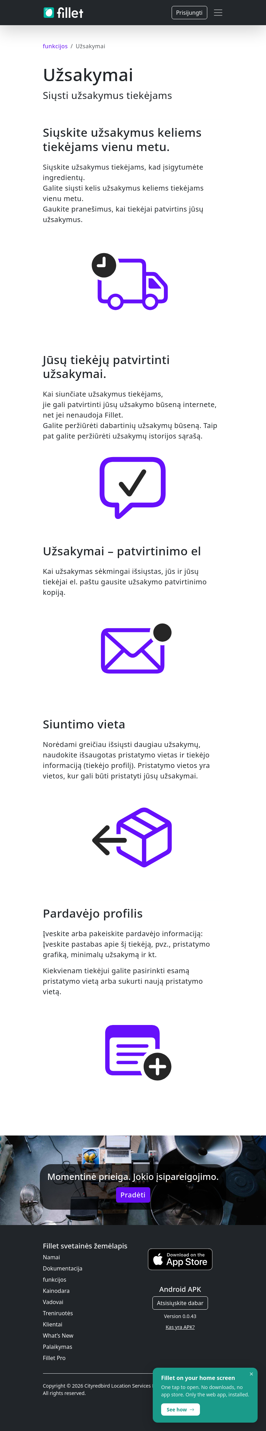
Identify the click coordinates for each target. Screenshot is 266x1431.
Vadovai (53, 1302)
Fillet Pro (54, 1358)
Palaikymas (57, 1347)
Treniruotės (58, 1313)
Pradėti (133, 1194)
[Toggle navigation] (218, 12)
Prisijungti (189, 12)
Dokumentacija (62, 1268)
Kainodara (56, 1291)
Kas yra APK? (180, 1327)
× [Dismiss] (251, 1374)
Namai (51, 1257)
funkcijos (54, 1279)
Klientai (53, 1324)
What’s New (58, 1335)
